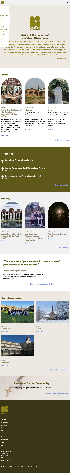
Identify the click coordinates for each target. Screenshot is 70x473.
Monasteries (4, 422)
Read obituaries (59, 185)
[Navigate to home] (3, 2)
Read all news (59, 140)
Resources (4, 425)
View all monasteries (56, 370)
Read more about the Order (39, 284)
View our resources (57, 393)
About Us (3, 419)
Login (2, 445)
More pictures (60, 248)
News (2, 430)
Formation (4, 428)
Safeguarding (4, 439)
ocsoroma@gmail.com (7, 460)
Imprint (3, 437)
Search (3, 442)
